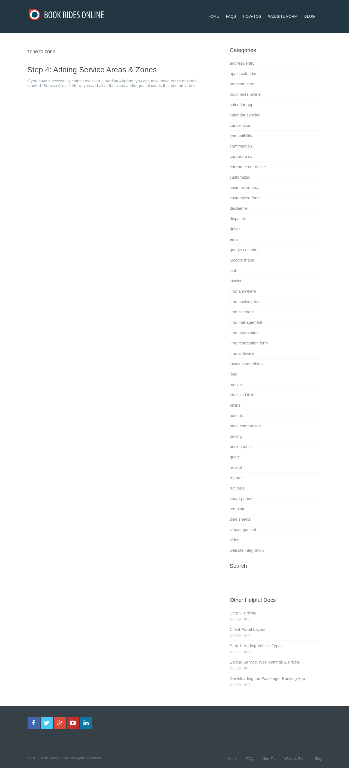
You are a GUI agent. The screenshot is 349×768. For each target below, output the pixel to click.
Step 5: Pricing (243, 613)
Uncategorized (243, 529)
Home (213, 9)
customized (240, 177)
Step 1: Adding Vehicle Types (256, 645)
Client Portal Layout (248, 629)
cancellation (240, 125)
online (235, 405)
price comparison (245, 426)
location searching (246, 363)
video (235, 540)
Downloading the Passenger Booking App (267, 678)
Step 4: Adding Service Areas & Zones (92, 69)
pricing (236, 436)
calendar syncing (245, 115)
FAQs (231, 9)
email (235, 239)
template (238, 508)
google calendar (244, 249)
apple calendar (243, 73)
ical (233, 270)
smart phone (241, 498)
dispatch (237, 218)
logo (233, 374)
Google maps (242, 260)
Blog (309, 9)
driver (235, 229)
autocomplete (242, 84)
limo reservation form (249, 343)
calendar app (242, 104)
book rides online (245, 94)
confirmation (241, 146)
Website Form (282, 9)
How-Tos (252, 9)
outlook (236, 415)
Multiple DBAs (242, 394)
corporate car (242, 156)
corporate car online (248, 166)
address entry (242, 63)
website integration (247, 550)
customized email (245, 187)
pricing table (241, 446)
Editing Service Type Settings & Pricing (265, 662)
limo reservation (244, 332)
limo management (246, 322)
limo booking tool (245, 301)
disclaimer (239, 208)
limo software (242, 353)
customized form (245, 198)
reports (236, 477)
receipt (236, 467)
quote (235, 457)
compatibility (241, 135)
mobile (236, 384)
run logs (237, 488)
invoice (236, 280)
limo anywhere (243, 291)
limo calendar (242, 312)
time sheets (240, 519)
